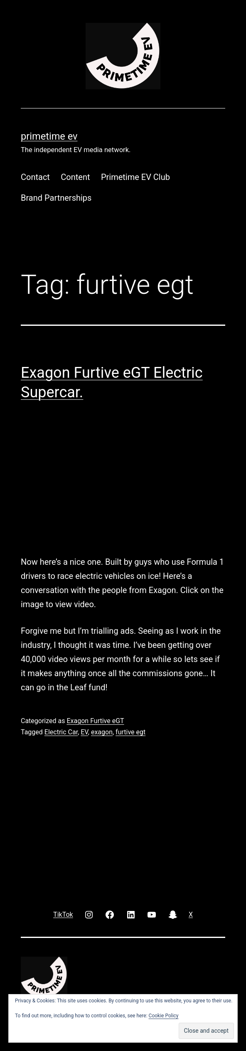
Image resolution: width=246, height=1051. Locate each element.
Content (75, 177)
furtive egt (130, 732)
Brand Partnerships (56, 198)
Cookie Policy (164, 1016)
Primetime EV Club (135, 177)
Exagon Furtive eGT (95, 721)
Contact (35, 177)
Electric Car (61, 732)
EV (84, 732)
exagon (102, 732)
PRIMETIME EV (49, 136)
